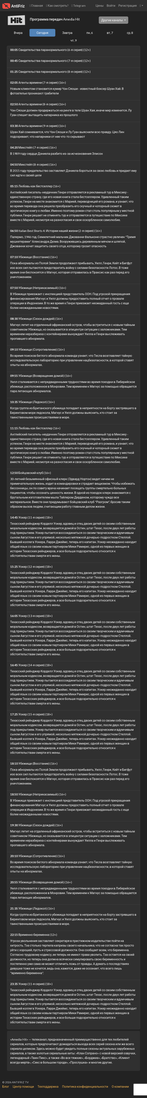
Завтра (67, 32)
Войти (111, 5)
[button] (141, 5)
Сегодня (42, 32)
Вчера (18, 32)
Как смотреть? (57, 5)
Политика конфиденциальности (85, 1086)
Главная (36, 5)
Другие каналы (112, 20)
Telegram (79, 5)
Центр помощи (23, 1086)
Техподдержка (48, 1086)
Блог (5, 1086)
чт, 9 (73, 40)
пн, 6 (89, 32)
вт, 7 (110, 32)
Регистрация (127, 5)
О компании (120, 1086)
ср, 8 (130, 32)
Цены (100, 5)
